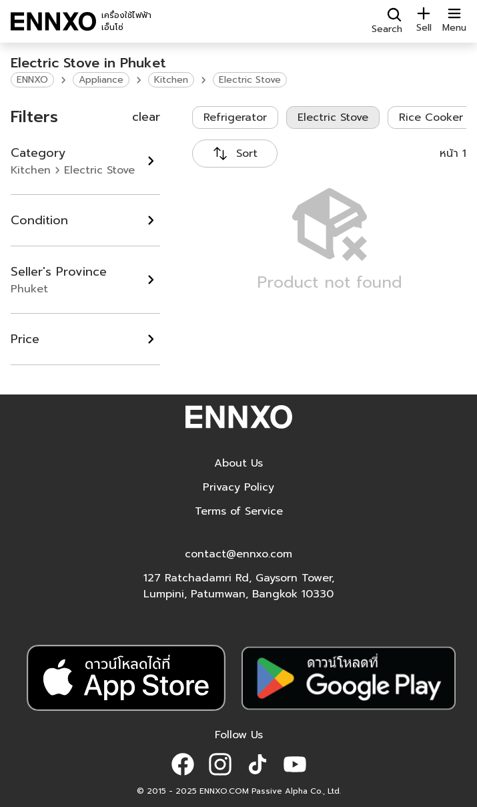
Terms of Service (239, 511)
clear (146, 116)
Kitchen (171, 80)
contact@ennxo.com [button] (238, 554)
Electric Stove (250, 80)
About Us (238, 463)
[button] (182, 764)
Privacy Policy (238, 487)
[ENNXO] (53, 21)
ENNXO (32, 80)
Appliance (101, 80)
